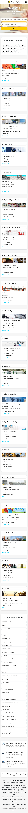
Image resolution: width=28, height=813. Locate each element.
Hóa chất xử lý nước (8, 353)
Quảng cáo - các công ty (9, 237)
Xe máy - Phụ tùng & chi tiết (10, 323)
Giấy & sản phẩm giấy (10, 116)
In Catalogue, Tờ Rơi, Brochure (11, 517)
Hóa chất (6, 338)
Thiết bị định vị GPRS (8, 411)
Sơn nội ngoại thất (8, 494)
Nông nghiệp (6, 692)
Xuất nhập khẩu (7, 733)
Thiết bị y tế (6, 159)
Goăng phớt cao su (8, 577)
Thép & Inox (7, 366)
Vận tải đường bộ (7, 545)
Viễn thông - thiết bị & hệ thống (11, 404)
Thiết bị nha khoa (7, 161)
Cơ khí (4, 635)
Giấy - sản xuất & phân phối (10, 126)
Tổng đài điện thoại (8, 406)
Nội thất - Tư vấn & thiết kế (10, 293)
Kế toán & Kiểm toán (8, 434)
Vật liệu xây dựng (9, 477)
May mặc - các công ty (9, 209)
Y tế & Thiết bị (8, 144)
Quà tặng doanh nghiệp (9, 699)
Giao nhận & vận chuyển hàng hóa (12, 547)
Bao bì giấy (6, 133)
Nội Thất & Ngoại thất (10, 283)
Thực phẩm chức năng (9, 156)
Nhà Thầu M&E (7, 605)
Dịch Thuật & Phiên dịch (9, 436)
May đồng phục (7, 212)
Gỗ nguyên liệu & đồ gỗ (9, 665)
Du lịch (5, 655)
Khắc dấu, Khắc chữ (8, 439)
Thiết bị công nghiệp (8, 182)
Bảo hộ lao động (7, 628)
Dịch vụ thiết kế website (15, 761)
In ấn (5, 505)
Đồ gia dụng (6, 648)
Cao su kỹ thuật (7, 575)
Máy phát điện (7, 105)
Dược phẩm (6, 154)
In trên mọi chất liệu (8, 522)
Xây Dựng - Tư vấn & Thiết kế (10, 600)
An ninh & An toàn (8, 621)
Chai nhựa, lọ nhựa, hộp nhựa (11, 73)
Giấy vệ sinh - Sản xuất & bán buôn (12, 131)
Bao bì (4, 625)
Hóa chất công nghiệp (9, 351)
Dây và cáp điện (7, 101)
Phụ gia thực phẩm (8, 272)
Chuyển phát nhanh (8, 550)
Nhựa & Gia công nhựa (11, 61)
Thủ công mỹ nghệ (8, 713)
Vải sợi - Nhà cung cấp (9, 217)
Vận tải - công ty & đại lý (9, 542)
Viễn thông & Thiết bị (10, 394)
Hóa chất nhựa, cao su (9, 355)
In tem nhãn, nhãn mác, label (11, 519)
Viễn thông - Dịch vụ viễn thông (11, 408)
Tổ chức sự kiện (7, 242)
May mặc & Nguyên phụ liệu (12, 200)
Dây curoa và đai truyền (9, 184)
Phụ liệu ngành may (8, 214)
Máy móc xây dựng (8, 459)
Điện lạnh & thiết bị (8, 645)
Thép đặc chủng (7, 381)
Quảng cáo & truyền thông (12, 227)
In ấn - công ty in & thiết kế (10, 515)
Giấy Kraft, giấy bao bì (9, 128)
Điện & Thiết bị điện (9, 89)
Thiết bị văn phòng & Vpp (9, 719)
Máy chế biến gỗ (7, 466)
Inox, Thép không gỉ (8, 376)
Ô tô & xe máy (8, 311)
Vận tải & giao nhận (9, 533)
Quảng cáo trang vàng (16, 752)
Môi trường (6, 682)
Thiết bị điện (6, 98)
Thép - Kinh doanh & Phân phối (11, 378)
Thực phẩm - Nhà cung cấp (10, 265)
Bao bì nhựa (6, 75)
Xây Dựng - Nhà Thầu (8, 598)
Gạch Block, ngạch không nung (11, 489)
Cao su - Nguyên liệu (8, 570)
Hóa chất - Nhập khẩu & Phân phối (12, 348)
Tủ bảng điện (6, 103)
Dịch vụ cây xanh (7, 300)
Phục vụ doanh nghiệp (10, 422)
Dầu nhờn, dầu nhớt (8, 328)
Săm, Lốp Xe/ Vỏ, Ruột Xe (9, 325)
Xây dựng (6, 588)
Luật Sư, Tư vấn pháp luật (9, 431)
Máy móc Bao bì (7, 464)
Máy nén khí (6, 189)
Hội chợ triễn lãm (7, 244)
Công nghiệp (8, 172)
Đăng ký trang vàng (16, 743)
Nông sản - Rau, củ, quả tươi (10, 267)
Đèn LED (5, 295)
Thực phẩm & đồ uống (10, 255)
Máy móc (6, 449)
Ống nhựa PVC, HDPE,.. (9, 78)
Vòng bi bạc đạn (7, 186)
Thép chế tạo (6, 383)
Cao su (6, 560)
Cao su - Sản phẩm (8, 573)
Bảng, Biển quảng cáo (9, 239)
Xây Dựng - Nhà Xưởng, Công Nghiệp (13, 603)
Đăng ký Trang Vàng (9, 774)
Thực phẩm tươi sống (8, 270)
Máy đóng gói (6, 462)
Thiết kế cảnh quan (8, 297)
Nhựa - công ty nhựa (8, 70)
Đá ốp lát (5, 492)
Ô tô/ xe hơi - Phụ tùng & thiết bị (11, 320)
